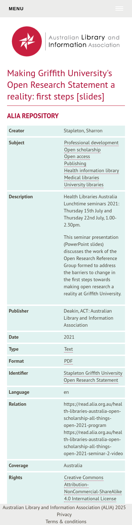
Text (68, 349)
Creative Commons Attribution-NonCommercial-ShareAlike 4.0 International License (93, 488)
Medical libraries (81, 177)
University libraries (83, 184)
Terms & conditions (66, 521)
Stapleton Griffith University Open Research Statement (93, 376)
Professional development (91, 142)
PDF (68, 361)
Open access (77, 156)
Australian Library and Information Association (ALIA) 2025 (64, 507)
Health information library (91, 170)
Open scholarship (82, 149)
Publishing (75, 163)
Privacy (64, 514)
